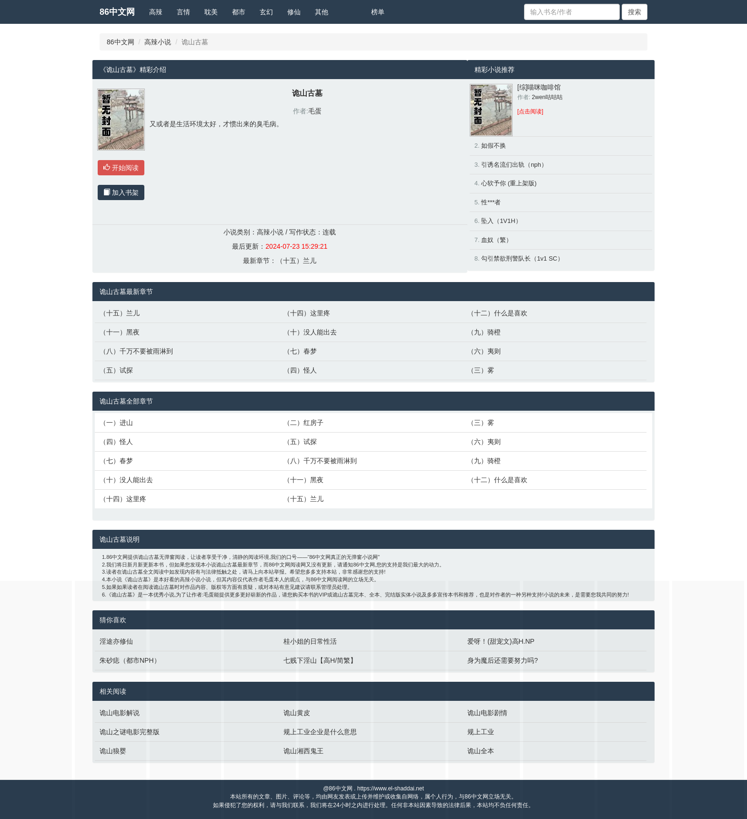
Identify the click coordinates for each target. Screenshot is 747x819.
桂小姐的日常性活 (310, 641)
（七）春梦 (300, 351)
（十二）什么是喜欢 (497, 313)
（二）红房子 (303, 422)
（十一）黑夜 (120, 332)
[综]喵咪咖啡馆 (539, 87)
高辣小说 (157, 42)
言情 (183, 12)
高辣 (155, 12)
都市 (238, 12)
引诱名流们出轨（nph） (514, 164)
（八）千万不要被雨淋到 (136, 351)
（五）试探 (116, 370)
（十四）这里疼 (306, 313)
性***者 (491, 202)
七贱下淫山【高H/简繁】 (320, 660)
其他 (321, 12)
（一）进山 (116, 422)
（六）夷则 (484, 351)
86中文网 (117, 12)
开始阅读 (121, 168)
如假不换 (493, 145)
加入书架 (121, 192)
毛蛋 (315, 111)
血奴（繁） (496, 239)
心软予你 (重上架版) (508, 183)
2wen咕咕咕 (547, 97)
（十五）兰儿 (296, 260)
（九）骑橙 (484, 332)
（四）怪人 (300, 370)
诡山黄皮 (296, 713)
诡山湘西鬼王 (303, 751)
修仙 (294, 12)
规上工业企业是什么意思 (320, 732)
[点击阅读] (530, 111)
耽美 (211, 12)
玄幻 (266, 12)
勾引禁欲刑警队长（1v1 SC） (522, 258)
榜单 (377, 12)
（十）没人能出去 (310, 332)
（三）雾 (480, 370)
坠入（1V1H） (501, 220)
